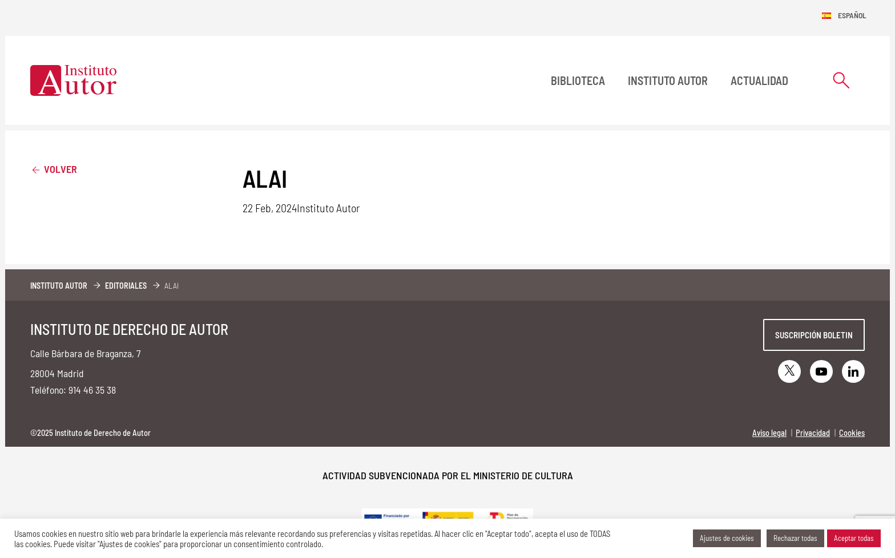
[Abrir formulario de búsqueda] (841, 80)
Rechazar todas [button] (795, 538)
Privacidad (813, 433)
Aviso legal (769, 433)
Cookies (852, 433)
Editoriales (126, 285)
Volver (53, 168)
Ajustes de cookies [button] (727, 538)
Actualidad (759, 80)
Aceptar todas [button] (854, 538)
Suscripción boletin (814, 335)
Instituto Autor (668, 80)
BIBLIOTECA (578, 80)
